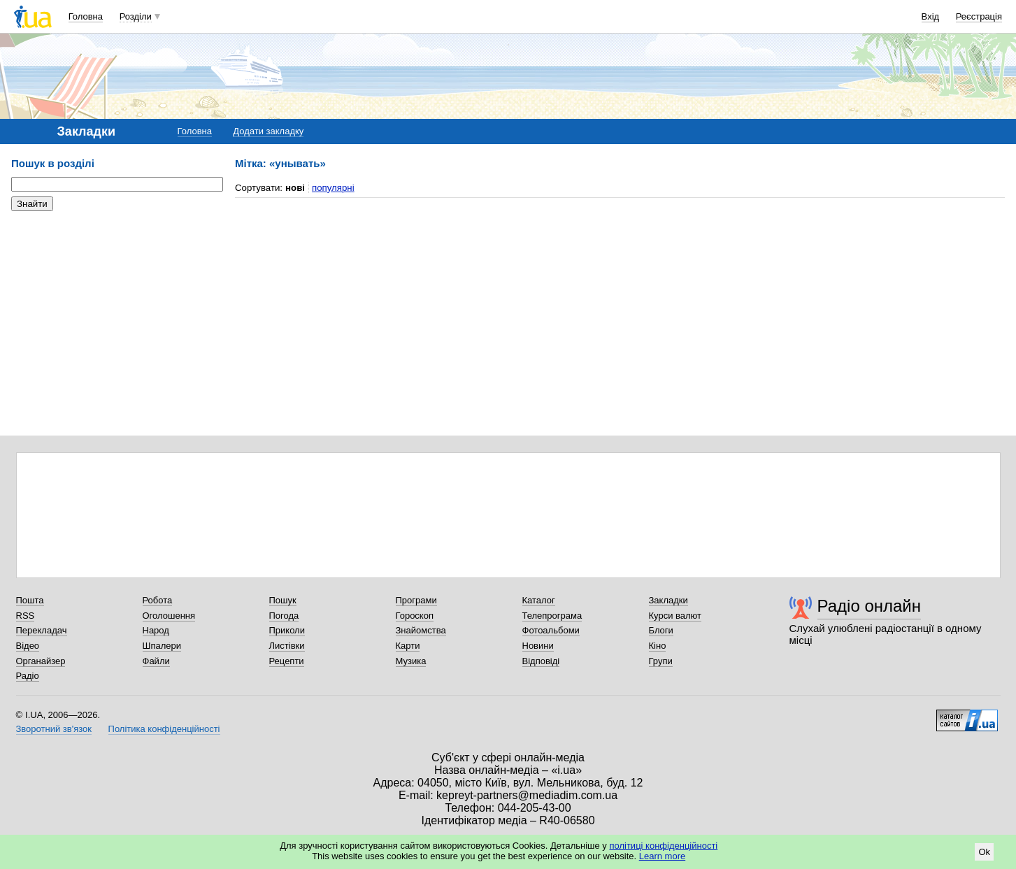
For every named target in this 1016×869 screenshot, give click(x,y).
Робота (158, 600)
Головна (86, 16)
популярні (333, 187)
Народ (156, 630)
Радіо (27, 675)
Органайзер (41, 661)
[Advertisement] (116, 307)
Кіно (657, 645)
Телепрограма (552, 615)
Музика (411, 661)
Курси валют (675, 615)
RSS (25, 615)
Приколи (287, 630)
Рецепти (286, 661)
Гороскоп (415, 615)
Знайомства (421, 630)
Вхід (931, 16)
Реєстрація (979, 16)
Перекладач (41, 630)
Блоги (661, 630)
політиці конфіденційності (663, 845)
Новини (538, 645)
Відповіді (541, 661)
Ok (984, 852)
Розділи (136, 16)
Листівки (287, 645)
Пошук (282, 600)
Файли (156, 661)
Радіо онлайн (869, 605)
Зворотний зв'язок (54, 729)
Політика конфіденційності (164, 729)
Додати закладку (268, 131)
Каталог (538, 600)
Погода (284, 615)
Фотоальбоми (551, 630)
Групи (661, 661)
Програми (416, 600)
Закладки (668, 600)
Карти (408, 645)
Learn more (662, 856)
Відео (28, 645)
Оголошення (169, 615)
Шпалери (162, 645)
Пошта (30, 600)
